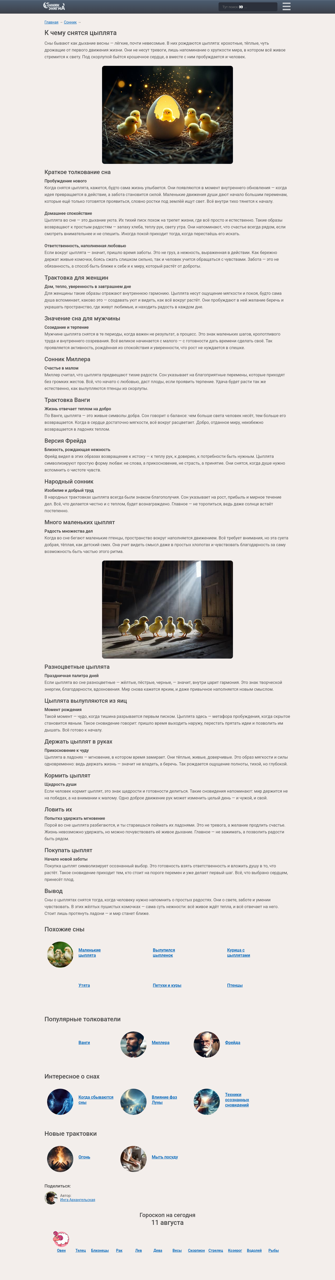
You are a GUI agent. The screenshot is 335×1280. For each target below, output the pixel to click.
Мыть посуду (165, 1157)
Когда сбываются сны (96, 1100)
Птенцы (235, 985)
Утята (84, 985)
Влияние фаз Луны (164, 1100)
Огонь (84, 1157)
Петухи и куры (167, 985)
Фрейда (232, 1042)
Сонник (70, 22)
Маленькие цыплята (90, 953)
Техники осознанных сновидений (237, 1100)
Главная (51, 22)
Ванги (84, 1042)
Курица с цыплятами (238, 953)
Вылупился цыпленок (164, 953)
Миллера (161, 1042)
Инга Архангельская (77, 1200)
